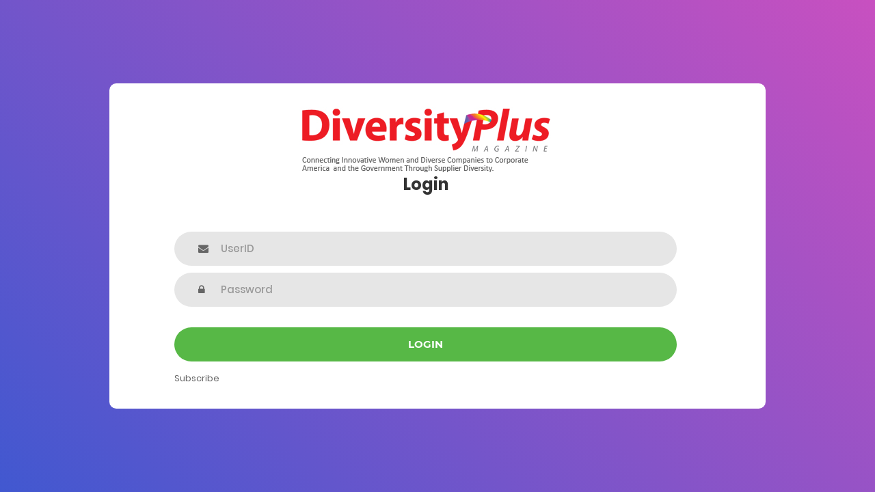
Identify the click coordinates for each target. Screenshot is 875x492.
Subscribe (196, 378)
